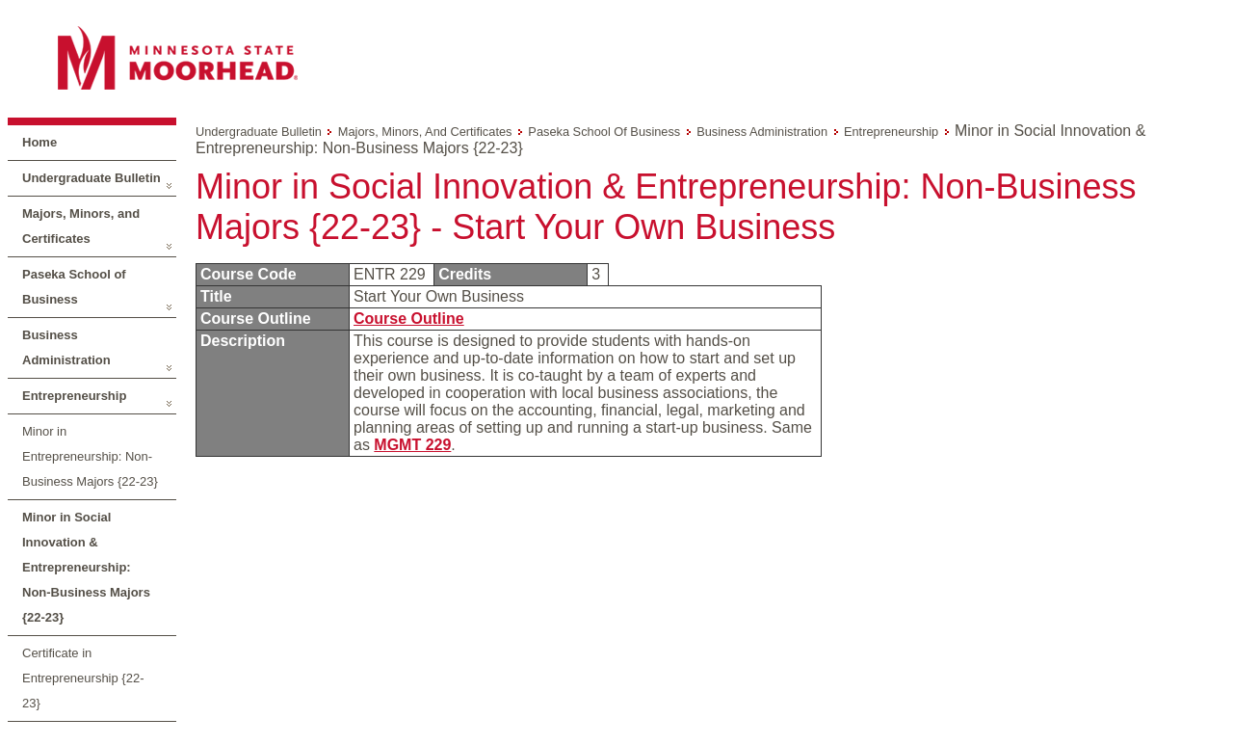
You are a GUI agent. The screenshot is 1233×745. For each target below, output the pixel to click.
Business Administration (66, 347)
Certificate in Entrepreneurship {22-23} (83, 678)
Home (39, 142)
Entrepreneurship (74, 395)
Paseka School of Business (74, 286)
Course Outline (409, 318)
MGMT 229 (412, 445)
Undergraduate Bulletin (91, 178)
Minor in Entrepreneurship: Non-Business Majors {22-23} (90, 456)
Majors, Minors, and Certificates (81, 226)
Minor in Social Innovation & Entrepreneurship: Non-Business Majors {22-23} (86, 567)
